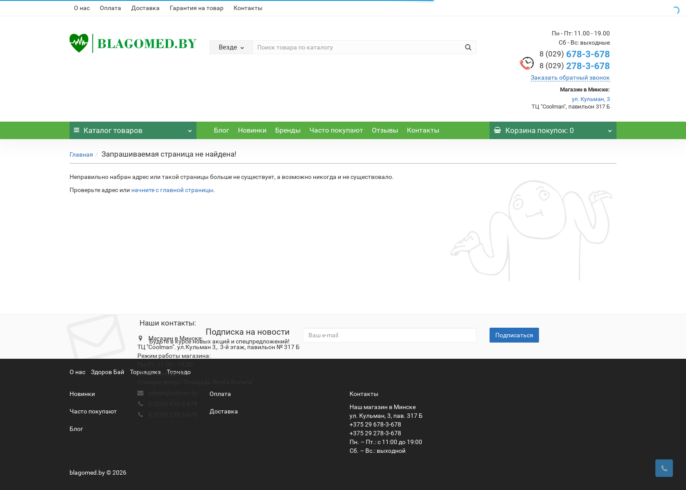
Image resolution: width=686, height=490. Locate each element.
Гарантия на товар (197, 7)
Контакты (248, 7)
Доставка (145, 7)
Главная (81, 154)
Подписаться (514, 335)
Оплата (110, 7)
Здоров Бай (107, 371)
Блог (221, 130)
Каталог (133, 128)
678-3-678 (574, 54)
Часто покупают (336, 130)
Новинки (252, 130)
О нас (82, 7)
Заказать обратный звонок (570, 77)
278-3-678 (574, 66)
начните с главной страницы (172, 189)
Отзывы (385, 130)
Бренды (288, 130)
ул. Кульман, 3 (591, 99)
